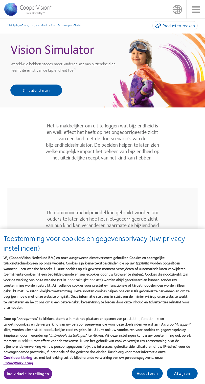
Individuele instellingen (28, 377)
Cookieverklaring (17, 361)
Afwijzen (182, 377)
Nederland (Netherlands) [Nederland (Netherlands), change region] (177, 9)
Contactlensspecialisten (66, 24)
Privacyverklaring (18, 366)
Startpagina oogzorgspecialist (27, 24)
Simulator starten (36, 90)
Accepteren (147, 377)
